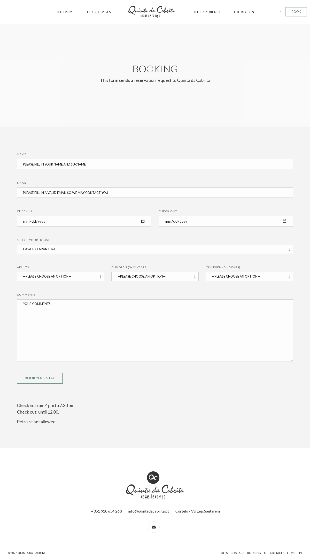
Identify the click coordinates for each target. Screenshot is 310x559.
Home (291, 553)
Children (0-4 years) (223, 267)
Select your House (33, 240)
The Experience (207, 12)
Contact (237, 553)
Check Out (168, 211)
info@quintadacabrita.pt (148, 511)
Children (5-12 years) (129, 267)
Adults (23, 267)
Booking (254, 553)
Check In (24, 211)
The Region (243, 12)
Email (22, 182)
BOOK (296, 12)
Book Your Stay (40, 378)
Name (21, 154)
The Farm (64, 12)
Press (224, 553)
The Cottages (98, 12)
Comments (26, 294)
